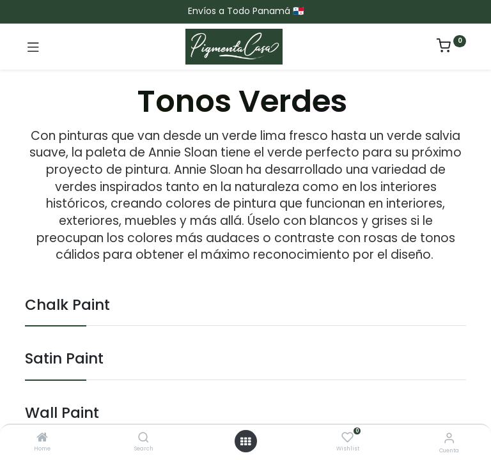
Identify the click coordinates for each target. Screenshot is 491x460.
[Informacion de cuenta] (449, 438)
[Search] (143, 438)
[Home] (42, 438)
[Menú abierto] (245, 441)
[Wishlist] (347, 437)
